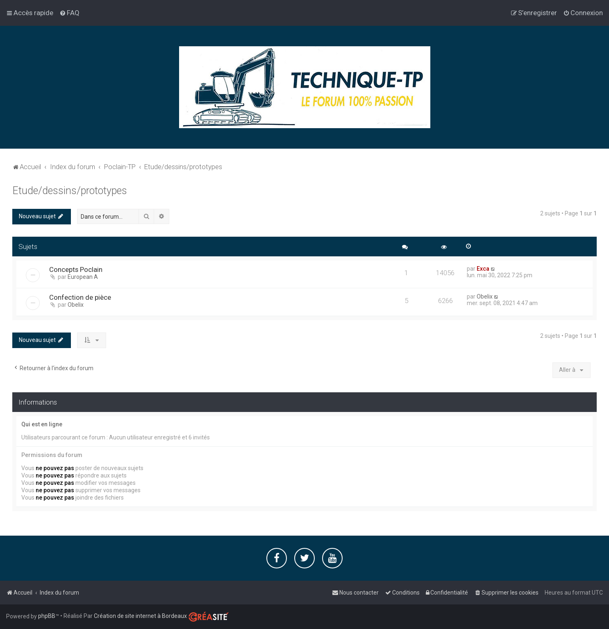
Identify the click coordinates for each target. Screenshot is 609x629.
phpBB (46, 616)
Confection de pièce (80, 297)
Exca (483, 268)
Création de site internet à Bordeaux (140, 616)
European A (83, 276)
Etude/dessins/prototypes (69, 190)
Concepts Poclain (75, 269)
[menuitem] (69, 12)
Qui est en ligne (41, 424)
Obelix (76, 304)
